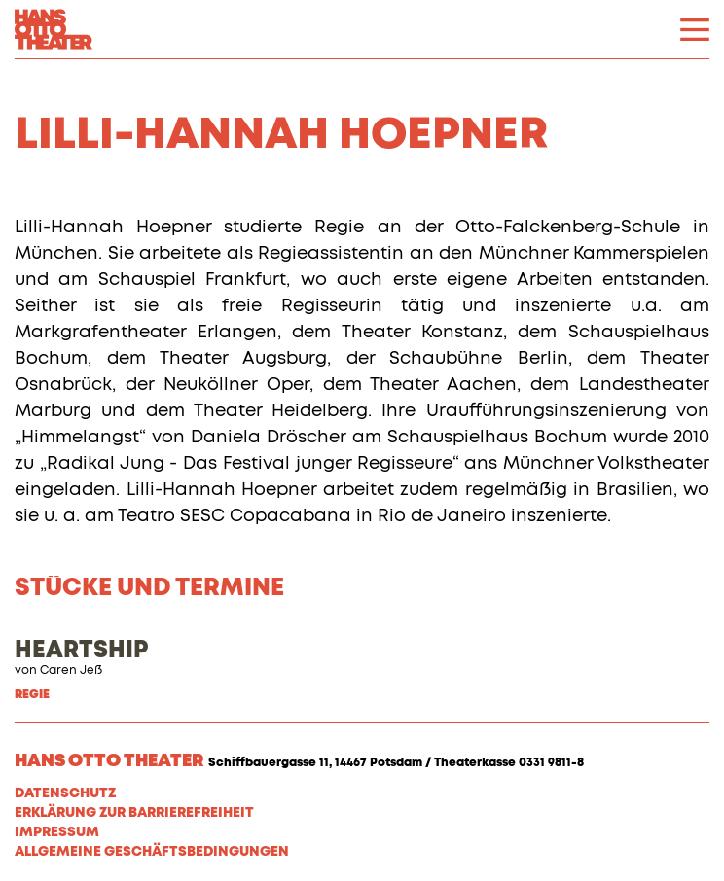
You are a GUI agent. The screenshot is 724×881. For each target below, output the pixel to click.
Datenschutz (65, 793)
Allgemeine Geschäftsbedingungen (152, 852)
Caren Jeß (71, 671)
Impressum (57, 832)
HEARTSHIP (81, 650)
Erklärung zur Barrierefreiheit (134, 813)
